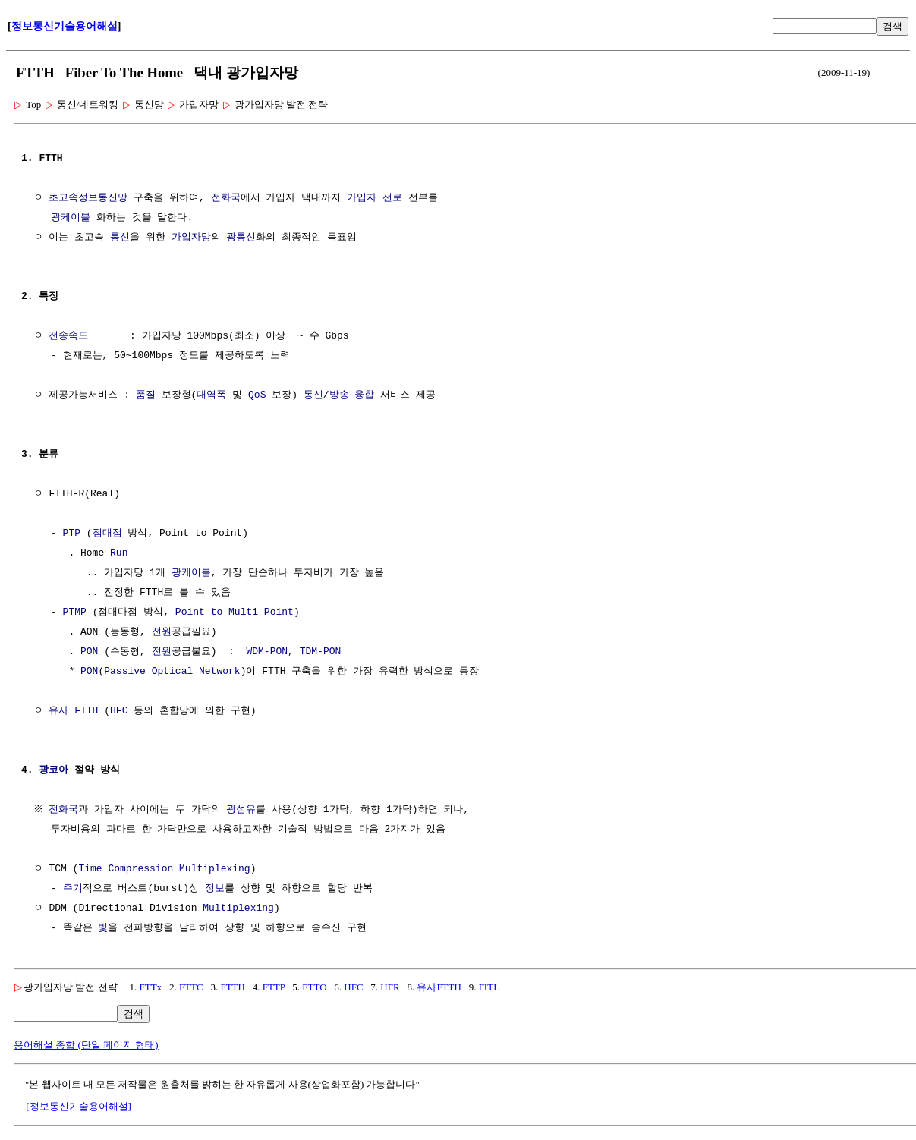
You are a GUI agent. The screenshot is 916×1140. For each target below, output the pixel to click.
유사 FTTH (73, 711)
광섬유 (243, 810)
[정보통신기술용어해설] (78, 1106)
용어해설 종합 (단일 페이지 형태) (86, 1044)
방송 (339, 395)
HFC (118, 711)
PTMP (75, 612)
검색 (892, 26)
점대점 (107, 533)
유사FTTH (439, 987)
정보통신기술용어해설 (64, 26)
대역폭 (211, 395)
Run (118, 553)
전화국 (226, 198)
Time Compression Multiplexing (164, 869)
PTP (71, 533)
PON (89, 652)
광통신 (241, 237)
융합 (364, 395)
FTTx (151, 987)
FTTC (191, 987)
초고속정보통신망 (88, 198)
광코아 (53, 770)
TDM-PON (321, 652)
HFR (389, 987)
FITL (489, 987)
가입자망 (191, 237)
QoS (257, 395)
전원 (162, 632)
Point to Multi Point (234, 612)
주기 (73, 889)
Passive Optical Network (172, 672)
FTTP (274, 987)
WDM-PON (267, 652)
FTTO (314, 987)
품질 (146, 395)
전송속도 (68, 336)
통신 (120, 237)
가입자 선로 (374, 198)
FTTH (232, 987)
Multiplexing (238, 908)
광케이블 (70, 218)
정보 (215, 889)
